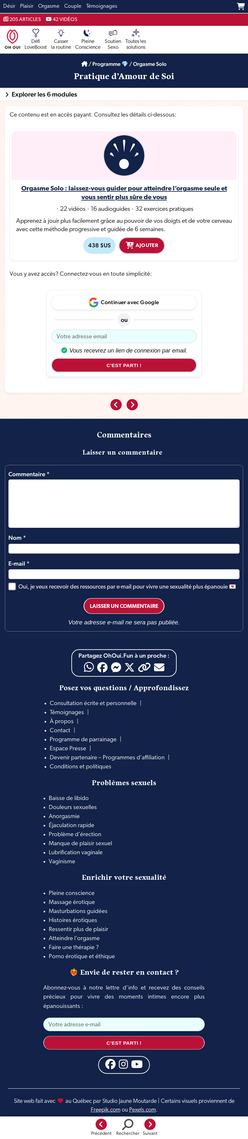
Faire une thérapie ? (74, 948)
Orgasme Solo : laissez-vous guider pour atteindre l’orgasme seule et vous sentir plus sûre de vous (124, 193)
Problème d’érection (75, 835)
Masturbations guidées (78, 911)
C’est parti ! (124, 365)
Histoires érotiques (73, 921)
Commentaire (29, 473)
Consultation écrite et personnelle (93, 704)
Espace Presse (68, 749)
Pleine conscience (72, 893)
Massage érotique (72, 902)
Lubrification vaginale (76, 853)
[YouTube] (137, 1064)
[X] (129, 667)
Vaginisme (62, 862)
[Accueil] (84, 64)
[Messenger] (116, 667)
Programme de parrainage (83, 740)
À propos (62, 722)
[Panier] (241, 6)
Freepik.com (105, 1110)
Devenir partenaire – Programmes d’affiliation (107, 758)
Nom (17, 537)
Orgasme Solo (150, 64)
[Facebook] (102, 667)
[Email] (159, 667)
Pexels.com (142, 1110)
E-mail (19, 563)
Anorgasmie (64, 817)
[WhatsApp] (89, 667)
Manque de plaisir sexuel (80, 844)
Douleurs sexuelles (73, 808)
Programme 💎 (110, 64)
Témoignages (67, 713)
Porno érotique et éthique (82, 957)
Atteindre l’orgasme (74, 939)
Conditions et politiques (80, 767)
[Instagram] (123, 1064)
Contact (60, 731)
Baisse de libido (69, 798)
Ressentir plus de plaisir (78, 930)
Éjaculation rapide (71, 826)
